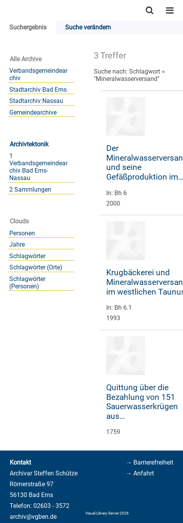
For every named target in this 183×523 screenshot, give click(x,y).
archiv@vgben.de (33, 516)
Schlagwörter (27, 256)
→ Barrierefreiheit (149, 462)
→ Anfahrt (140, 473)
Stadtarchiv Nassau (36, 101)
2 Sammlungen (30, 189)
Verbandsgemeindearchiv (38, 74)
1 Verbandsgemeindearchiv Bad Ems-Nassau (38, 167)
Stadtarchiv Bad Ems (38, 89)
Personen (22, 233)
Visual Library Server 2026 (107, 513)
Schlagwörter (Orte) (35, 267)
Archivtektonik (29, 144)
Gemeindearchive (33, 112)
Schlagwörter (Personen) (27, 282)
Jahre (17, 244)
